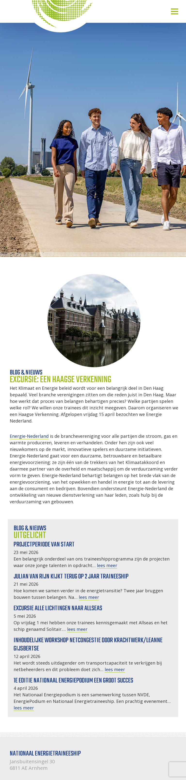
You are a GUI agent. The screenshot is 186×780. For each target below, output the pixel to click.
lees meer (107, 565)
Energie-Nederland (29, 436)
